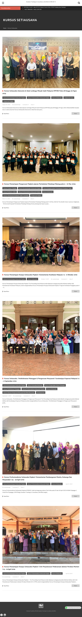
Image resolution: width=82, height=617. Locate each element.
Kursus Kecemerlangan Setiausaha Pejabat (14, 97)
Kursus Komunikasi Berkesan (35, 385)
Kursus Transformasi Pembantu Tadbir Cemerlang (15, 195)
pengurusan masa (68, 97)
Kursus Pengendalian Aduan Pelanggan (55, 385)
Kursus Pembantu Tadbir (9, 192)
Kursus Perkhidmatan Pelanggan (11, 389)
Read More (6, 113)
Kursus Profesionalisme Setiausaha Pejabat (38, 97)
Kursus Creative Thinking (9, 188)
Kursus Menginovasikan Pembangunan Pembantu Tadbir (57, 188)
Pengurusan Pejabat (8, 101)
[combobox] (10, 8)
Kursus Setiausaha (57, 97)
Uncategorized (40, 392)
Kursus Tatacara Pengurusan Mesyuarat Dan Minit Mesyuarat (18, 392)
